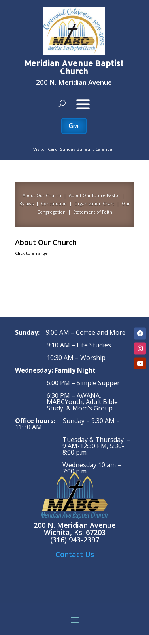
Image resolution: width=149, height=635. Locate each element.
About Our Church (42, 195)
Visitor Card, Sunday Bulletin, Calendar (73, 149)
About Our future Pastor (94, 195)
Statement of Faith (92, 212)
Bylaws (26, 203)
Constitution (53, 203)
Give (73, 125)
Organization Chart (94, 203)
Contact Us (74, 554)
